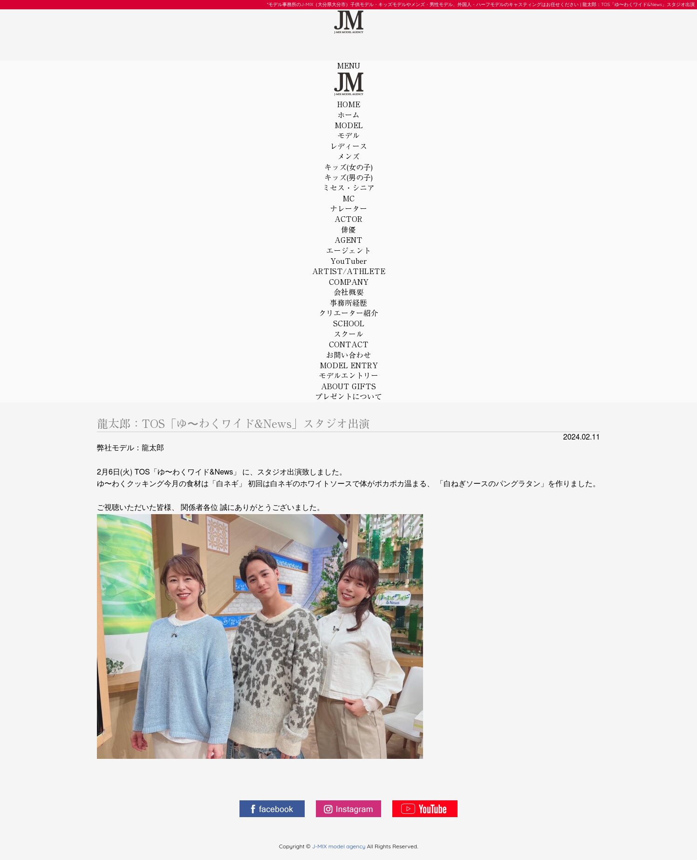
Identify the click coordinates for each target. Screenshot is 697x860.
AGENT (348, 246)
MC (348, 204)
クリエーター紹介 (348, 313)
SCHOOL (348, 329)
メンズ (348, 156)
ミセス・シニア (348, 188)
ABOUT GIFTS (348, 392)
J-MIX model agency (339, 846)
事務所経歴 (348, 303)
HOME (348, 110)
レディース (348, 146)
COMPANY (348, 288)
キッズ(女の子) (348, 167)
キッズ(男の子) (348, 177)
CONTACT (348, 350)
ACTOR (348, 225)
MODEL (348, 131)
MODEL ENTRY (348, 371)
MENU (348, 65)
